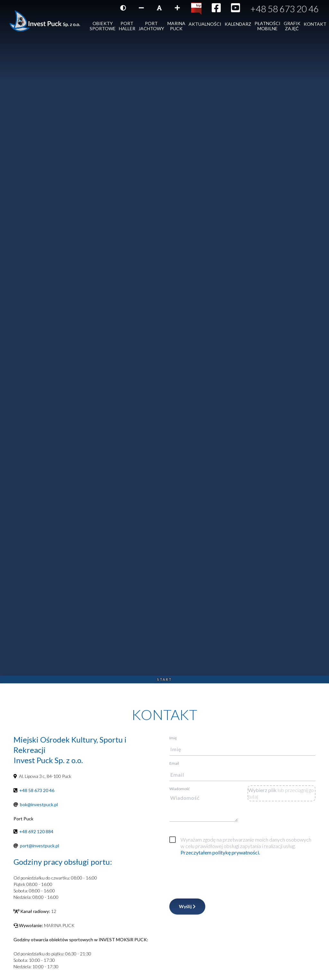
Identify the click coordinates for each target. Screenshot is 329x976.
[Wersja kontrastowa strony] (123, 8)
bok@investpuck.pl (39, 804)
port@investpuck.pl (39, 845)
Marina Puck (176, 26)
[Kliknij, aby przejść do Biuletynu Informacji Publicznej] (196, 8)
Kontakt (315, 24)
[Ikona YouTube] (235, 10)
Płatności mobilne (267, 26)
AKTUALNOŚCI (205, 24)
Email (174, 763)
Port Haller (127, 26)
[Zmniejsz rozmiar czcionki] (141, 8)
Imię (173, 737)
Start (164, 679)
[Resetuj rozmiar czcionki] (159, 8)
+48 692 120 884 (36, 831)
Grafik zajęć (292, 26)
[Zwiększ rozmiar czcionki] (177, 8)
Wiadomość (179, 788)
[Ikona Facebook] (216, 10)
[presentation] (218, 875)
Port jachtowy (151, 26)
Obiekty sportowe (103, 26)
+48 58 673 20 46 (284, 8)
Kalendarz (238, 24)
